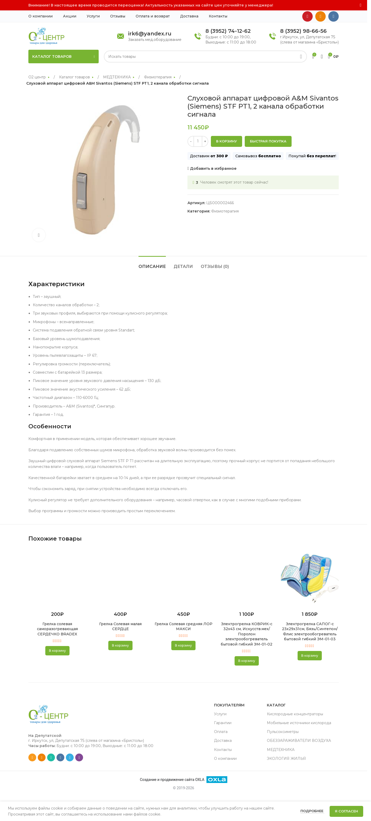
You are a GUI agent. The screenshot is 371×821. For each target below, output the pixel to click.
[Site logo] (46, 35)
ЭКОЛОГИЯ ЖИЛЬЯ (286, 758)
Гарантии (222, 722)
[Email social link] (32, 757)
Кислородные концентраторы (295, 714)
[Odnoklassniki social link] (320, 16)
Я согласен (346, 811)
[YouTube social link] (307, 16)
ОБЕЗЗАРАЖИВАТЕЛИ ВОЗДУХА (299, 740)
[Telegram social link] (70, 757)
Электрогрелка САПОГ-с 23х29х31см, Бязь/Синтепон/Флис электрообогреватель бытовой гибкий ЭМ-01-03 (310, 632)
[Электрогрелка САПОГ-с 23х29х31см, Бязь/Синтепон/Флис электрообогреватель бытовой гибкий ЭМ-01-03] (310, 578)
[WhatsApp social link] (51, 757)
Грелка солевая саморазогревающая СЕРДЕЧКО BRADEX (57, 629)
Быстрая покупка (268, 141)
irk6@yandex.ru (149, 33)
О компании (225, 758)
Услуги (220, 714)
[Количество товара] (198, 141)
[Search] (205, 56)
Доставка (223, 740)
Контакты (223, 749)
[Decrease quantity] (190, 141)
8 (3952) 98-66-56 (303, 31)
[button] (57, 650)
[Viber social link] (79, 757)
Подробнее (312, 811)
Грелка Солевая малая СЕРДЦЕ (120, 626)
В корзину (226, 141)
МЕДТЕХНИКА (117, 77)
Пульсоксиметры (283, 731)
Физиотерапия (158, 77)
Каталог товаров (75, 77)
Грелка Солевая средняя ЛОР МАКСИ (183, 626)
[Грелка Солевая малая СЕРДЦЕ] (120, 578)
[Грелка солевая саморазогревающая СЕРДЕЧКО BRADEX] (57, 578)
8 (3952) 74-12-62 (228, 31)
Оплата (221, 731)
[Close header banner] (360, 5)
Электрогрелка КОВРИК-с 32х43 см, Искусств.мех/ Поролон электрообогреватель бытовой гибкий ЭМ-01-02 (246, 634)
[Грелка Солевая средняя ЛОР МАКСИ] (183, 578)
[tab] (152, 264)
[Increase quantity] (205, 141)
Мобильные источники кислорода (299, 722)
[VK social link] (333, 16)
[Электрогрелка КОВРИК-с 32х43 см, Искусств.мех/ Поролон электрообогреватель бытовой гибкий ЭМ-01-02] (246, 578)
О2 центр (37, 77)
